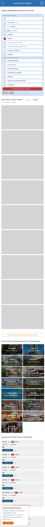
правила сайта (7, 519)
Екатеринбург (6, 492)
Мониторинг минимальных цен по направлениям (20, 341)
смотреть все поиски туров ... (22, 505)
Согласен (8, 523)
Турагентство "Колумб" (22, 3)
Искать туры (7, 450)
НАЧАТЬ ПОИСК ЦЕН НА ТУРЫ (22, 88)
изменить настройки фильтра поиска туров (22, 335)
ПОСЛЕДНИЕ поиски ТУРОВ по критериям (16, 437)
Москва (4, 442)
